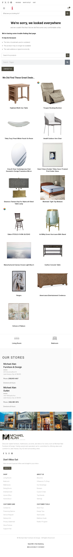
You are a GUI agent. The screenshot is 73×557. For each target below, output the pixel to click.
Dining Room (7, 488)
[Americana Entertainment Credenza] (52, 281)
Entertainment (7, 492)
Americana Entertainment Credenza (52, 295)
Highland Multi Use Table (19, 108)
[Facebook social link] (3, 2)
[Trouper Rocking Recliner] (52, 93)
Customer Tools (43, 504)
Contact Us (6, 508)
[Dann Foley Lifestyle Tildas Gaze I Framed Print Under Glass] (52, 154)
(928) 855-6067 (13, 378)
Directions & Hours (9, 383)
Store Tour (40, 508)
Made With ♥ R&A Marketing (35, 544)
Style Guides (41, 515)
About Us (40, 474)
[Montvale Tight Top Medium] (52, 187)
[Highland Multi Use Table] (19, 93)
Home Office (7, 495)
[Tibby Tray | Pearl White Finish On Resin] (19, 124)
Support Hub (7, 529)
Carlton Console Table (53, 265)
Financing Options (9, 511)
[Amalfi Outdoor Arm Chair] (52, 124)
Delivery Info (7, 518)
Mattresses (7, 485)
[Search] (36, 55)
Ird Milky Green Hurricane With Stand (52, 234)
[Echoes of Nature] (19, 311)
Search (67, 13)
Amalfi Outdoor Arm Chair (52, 138)
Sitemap (39, 499)
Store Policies (7, 525)
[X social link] (5, 2)
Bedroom (6, 481)
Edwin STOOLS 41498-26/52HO (19, 234)
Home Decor (7, 499)
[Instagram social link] (8, 2)
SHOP (5, 474)
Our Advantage (41, 485)
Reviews (39, 488)
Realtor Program (42, 521)
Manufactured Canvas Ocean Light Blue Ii (19, 265)
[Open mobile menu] (4, 8)
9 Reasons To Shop (43, 481)
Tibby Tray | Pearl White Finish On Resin (19, 138)
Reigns (18, 295)
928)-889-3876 (14, 402)
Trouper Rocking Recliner (52, 108)
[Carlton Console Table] (52, 250)
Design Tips (40, 511)
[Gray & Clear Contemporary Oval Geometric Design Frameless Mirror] (19, 154)
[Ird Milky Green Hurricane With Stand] (52, 220)
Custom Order (41, 492)
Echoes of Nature (19, 326)
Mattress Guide (41, 518)
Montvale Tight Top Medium (53, 202)
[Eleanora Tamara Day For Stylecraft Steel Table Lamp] (19, 187)
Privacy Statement (9, 521)
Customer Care (9, 504)
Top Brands (40, 495)
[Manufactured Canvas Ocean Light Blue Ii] (19, 250)
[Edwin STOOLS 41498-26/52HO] (19, 220)
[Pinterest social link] (11, 2)
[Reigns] (19, 281)
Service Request (8, 515)
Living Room (7, 478)
